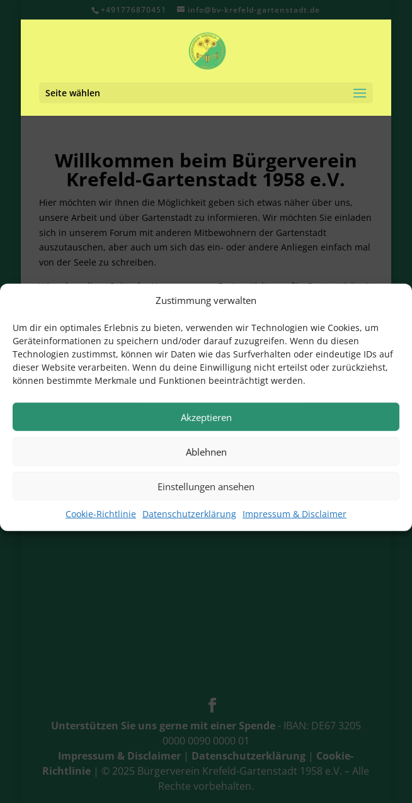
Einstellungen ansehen (206, 492)
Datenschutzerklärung (189, 521)
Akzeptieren (206, 423)
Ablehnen (206, 458)
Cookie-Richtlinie (101, 521)
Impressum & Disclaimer (294, 521)
